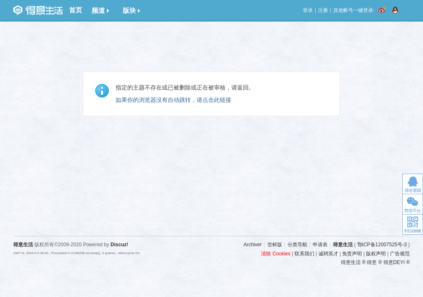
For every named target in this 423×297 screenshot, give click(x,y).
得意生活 (343, 245)
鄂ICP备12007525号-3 (382, 245)
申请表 (320, 245)
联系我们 (304, 254)
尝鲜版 (274, 245)
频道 (100, 10)
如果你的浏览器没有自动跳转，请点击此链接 (173, 100)
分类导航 (297, 245)
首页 (75, 10)
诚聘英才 (328, 254)
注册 (323, 10)
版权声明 (376, 254)
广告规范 (400, 254)
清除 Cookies (275, 254)
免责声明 (352, 254)
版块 (131, 10)
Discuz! (119, 245)
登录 (308, 10)
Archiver (252, 245)
